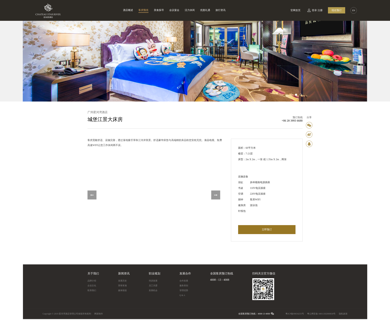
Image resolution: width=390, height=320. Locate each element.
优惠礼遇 (205, 10)
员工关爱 (153, 285)
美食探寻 (159, 10)
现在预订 (337, 10)
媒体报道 (122, 290)
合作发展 (183, 280)
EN (353, 10)
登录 (314, 10)
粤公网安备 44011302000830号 (321, 313)
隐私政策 (343, 313)
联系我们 (92, 290)
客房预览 (143, 10)
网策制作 (98, 313)
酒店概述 (128, 10)
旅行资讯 (221, 10)
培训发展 (153, 280)
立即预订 (267, 229)
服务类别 (183, 285)
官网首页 (295, 10)
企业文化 (92, 285)
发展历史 (122, 280)
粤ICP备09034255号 (294, 313)
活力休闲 (190, 10)
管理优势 (183, 290)
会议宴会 (174, 10)
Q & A (182, 295)
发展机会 (153, 290)
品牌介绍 (92, 280)
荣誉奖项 (122, 285)
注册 (320, 10)
